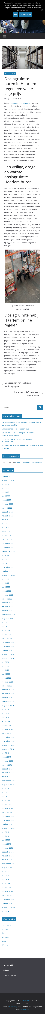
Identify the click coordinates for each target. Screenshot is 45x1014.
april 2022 (6, 587)
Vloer (4, 941)
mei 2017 (5, 796)
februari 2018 (7, 761)
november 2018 (8, 741)
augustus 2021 (8, 618)
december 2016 (8, 816)
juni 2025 (5, 488)
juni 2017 (5, 792)
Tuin (4, 933)
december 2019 (8, 690)
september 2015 (8, 864)
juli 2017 (5, 788)
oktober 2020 (7, 650)
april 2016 (6, 840)
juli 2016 (5, 832)
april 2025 (6, 496)
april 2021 (6, 630)
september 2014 (8, 907)
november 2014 (8, 899)
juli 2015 (5, 871)
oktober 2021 (7, 611)
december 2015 (8, 852)
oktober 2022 (7, 571)
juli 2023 (5, 555)
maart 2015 (6, 887)
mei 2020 (5, 670)
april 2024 (6, 531)
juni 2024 (5, 524)
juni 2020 (5, 666)
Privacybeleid (7, 965)
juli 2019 (5, 709)
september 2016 (8, 828)
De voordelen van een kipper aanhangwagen (16, 385)
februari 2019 (7, 729)
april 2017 (6, 800)
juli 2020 (5, 662)
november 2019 (8, 694)
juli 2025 (5, 484)
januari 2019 (7, 733)
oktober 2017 (7, 777)
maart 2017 (6, 804)
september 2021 (8, 615)
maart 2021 (6, 634)
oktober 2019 (7, 698)
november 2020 (8, 646)
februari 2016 (7, 848)
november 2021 (8, 607)
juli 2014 (5, 911)
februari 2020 (7, 682)
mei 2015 (5, 879)
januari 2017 (7, 812)
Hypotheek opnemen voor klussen (28, 462)
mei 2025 (5, 492)
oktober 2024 (7, 520)
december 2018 (8, 737)
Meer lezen (26, 14)
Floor (21, 99)
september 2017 (8, 781)
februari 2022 (7, 595)
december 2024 (8, 512)
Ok (15, 14)
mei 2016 (5, 836)
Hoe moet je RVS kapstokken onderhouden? (28, 394)
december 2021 (8, 603)
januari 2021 (7, 638)
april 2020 (6, 674)
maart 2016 (6, 844)
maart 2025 (6, 500)
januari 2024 (7, 539)
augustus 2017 (8, 785)
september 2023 (8, 551)
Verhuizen (6, 937)
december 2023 (8, 543)
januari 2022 (7, 599)
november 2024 (8, 516)
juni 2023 (5, 559)
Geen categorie (10, 73)
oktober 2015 (7, 860)
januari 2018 (7, 765)
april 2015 (6, 883)
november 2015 (8, 856)
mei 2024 (5, 528)
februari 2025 (7, 504)
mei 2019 (5, 717)
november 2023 (8, 547)
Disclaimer (6, 970)
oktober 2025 (7, 476)
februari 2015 (7, 891)
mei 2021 (5, 626)
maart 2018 (6, 757)
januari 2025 (7, 508)
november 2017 (8, 773)
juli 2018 (5, 753)
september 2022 (8, 575)
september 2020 (8, 654)
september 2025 (8, 480)
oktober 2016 (7, 824)
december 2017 (8, 769)
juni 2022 (5, 579)
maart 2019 (6, 725)
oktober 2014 (7, 903)
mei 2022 (5, 583)
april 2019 (6, 721)
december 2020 (8, 642)
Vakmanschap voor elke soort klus (15, 429)
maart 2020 (6, 678)
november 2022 (8, 567)
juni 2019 (5, 713)
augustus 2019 (8, 705)
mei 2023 (5, 563)
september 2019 (8, 701)
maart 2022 (6, 591)
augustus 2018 (8, 749)
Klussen (5, 929)
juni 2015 (5, 875)
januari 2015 (7, 895)
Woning (5, 945)
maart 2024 (6, 535)
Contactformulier (9, 975)
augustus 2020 (8, 658)
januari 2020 (7, 686)
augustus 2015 (8, 868)
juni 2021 (5, 622)
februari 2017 (7, 808)
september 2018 (8, 745)
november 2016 (8, 820)
